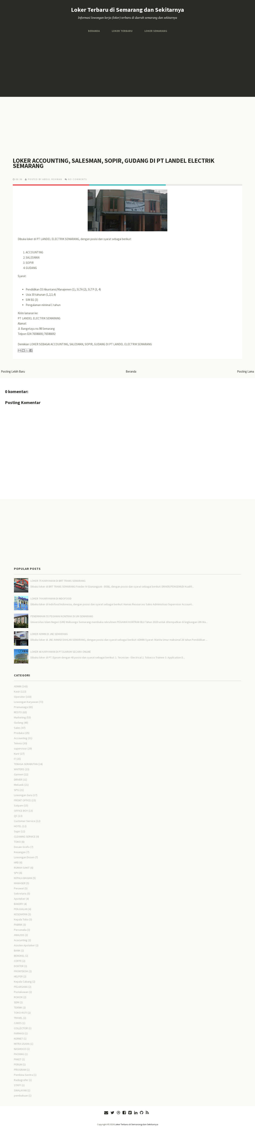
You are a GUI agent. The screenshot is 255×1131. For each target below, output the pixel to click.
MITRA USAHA (22, 1044)
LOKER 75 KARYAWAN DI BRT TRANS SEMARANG (57, 581)
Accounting (20, 738)
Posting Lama (245, 371)
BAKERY (18, 904)
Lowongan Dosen (24, 857)
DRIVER (18, 779)
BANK (17, 950)
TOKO (17, 842)
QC (16, 816)
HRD (16, 862)
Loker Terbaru (122, 31)
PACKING (19, 1054)
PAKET (17, 1059)
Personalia (20, 930)
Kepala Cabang (23, 981)
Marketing (20, 717)
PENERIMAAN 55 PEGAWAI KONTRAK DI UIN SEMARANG (61, 616)
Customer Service (24, 821)
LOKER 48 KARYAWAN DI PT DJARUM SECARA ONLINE (60, 651)
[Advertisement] (127, 65)
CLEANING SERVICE (24, 836)
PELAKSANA (21, 987)
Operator (19, 696)
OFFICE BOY (21, 810)
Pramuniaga (21, 707)
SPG (16, 790)
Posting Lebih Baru (13, 371)
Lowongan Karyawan (26, 702)
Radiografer (21, 1080)
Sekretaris (20, 893)
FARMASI (19, 1033)
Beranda (94, 31)
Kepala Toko (21, 919)
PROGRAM (20, 1069)
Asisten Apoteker (24, 945)
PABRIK (18, 924)
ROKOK (18, 997)
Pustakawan (21, 992)
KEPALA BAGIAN (23, 878)
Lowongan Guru (23, 795)
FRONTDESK (21, 971)
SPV (16, 873)
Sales (17, 728)
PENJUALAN (20, 909)
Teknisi (18, 743)
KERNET (18, 1038)
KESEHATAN (20, 914)
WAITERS (19, 769)
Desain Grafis (22, 847)
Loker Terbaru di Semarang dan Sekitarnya (127, 9)
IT (15, 759)
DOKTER (19, 966)
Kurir (17, 753)
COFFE (18, 961)
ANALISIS (19, 935)
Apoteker (19, 898)
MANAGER (20, 883)
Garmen (18, 774)
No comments (77, 179)
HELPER (18, 976)
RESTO (18, 712)
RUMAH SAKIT (22, 867)
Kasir (17, 691)
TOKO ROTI (20, 1012)
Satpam (18, 805)
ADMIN (17, 686)
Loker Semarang (155, 31)
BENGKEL (19, 955)
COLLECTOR (21, 1028)
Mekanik (19, 785)
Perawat (19, 888)
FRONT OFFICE (22, 800)
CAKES (18, 1023)
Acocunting (20, 940)
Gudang (18, 722)
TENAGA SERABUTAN (26, 764)
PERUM (18, 1064)
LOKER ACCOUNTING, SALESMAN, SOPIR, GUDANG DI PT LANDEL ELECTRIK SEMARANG (113, 163)
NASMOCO (20, 1049)
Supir (17, 831)
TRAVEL (18, 1018)
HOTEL (18, 826)
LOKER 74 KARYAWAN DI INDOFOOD (51, 598)
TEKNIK (18, 1007)
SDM (16, 1002)
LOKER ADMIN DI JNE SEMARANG (49, 634)
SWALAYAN (20, 1090)
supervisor (20, 748)
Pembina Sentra (23, 1075)
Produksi (19, 733)
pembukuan (21, 1095)
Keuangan (20, 852)
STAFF (17, 1085)
